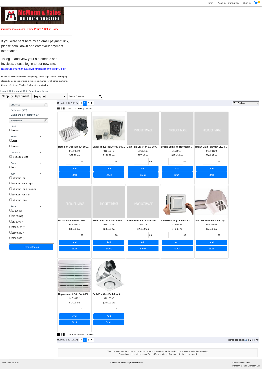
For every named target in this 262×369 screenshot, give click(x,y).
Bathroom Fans (19, 200)
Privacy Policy (136, 363)
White (14, 167)
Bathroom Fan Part (21, 194)
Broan (14, 141)
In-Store (88, 108)
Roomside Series (20, 157)
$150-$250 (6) (18, 233)
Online (79, 108)
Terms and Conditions (119, 363)
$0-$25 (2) (17, 211)
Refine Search (31, 247)
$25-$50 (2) (17, 216)
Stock (75, 175)
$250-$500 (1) (18, 238)
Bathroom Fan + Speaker (24, 189)
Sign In (247, 3)
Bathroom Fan (18, 178)
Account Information (228, 3)
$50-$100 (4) (18, 222)
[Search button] (100, 96)
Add (74, 168)
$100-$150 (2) (18, 227)
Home (210, 3)
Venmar (15, 130)
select (64, 96)
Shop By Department (15, 96)
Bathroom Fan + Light (22, 183)
